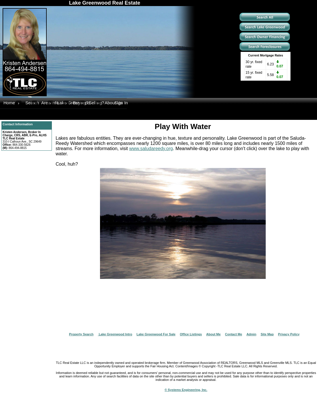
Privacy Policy (289, 334)
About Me (213, 334)
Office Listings (191, 334)
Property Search (81, 334)
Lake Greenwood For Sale (156, 334)
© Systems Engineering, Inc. (186, 390)
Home (9, 102)
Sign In (120, 102)
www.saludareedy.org (151, 148)
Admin (251, 334)
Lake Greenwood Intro (115, 334)
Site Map (267, 334)
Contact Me (233, 334)
